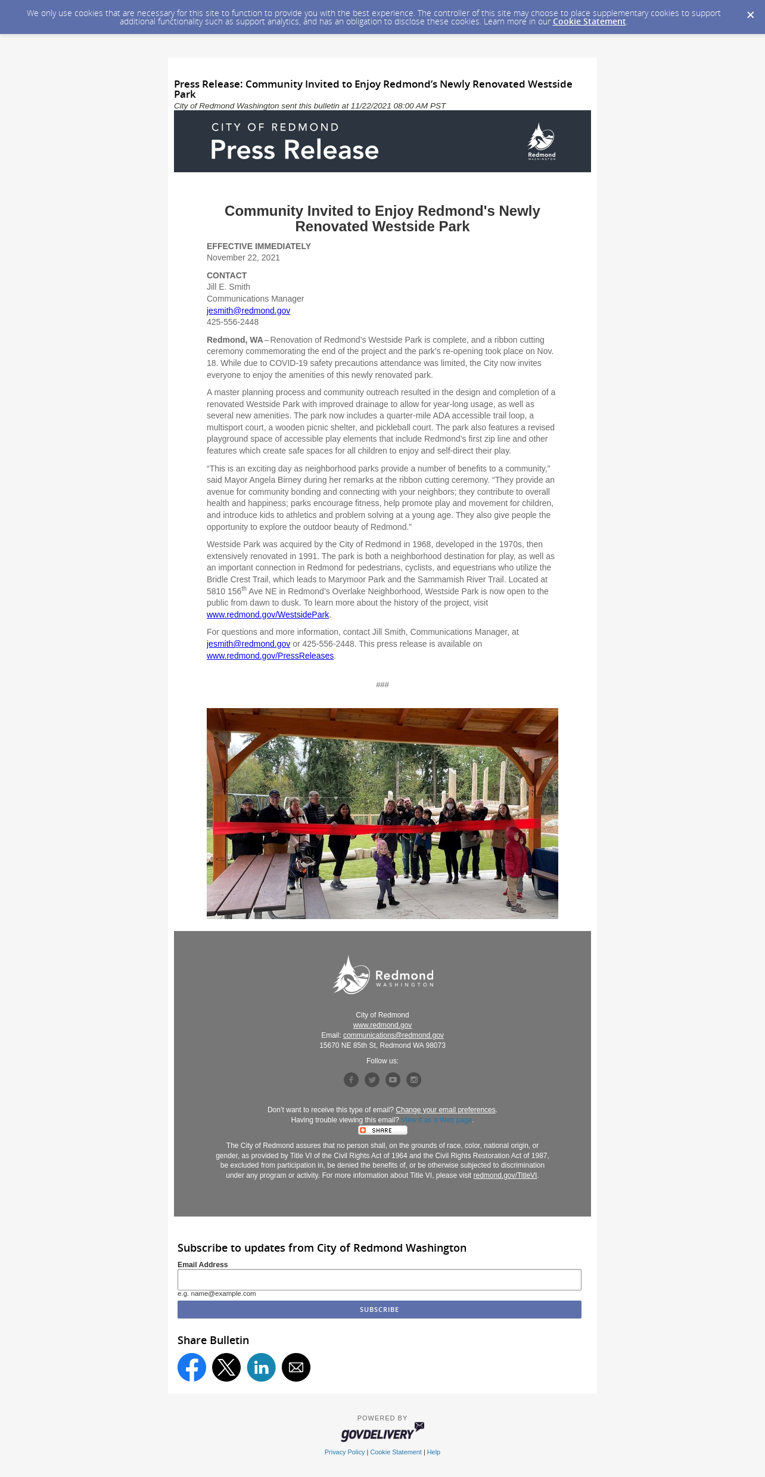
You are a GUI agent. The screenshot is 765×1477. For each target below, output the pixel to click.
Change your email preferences (445, 1110)
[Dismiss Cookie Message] (750, 11)
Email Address (203, 1265)
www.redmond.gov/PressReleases (270, 655)
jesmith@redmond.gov (248, 310)
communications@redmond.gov (393, 1035)
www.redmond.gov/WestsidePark (268, 614)
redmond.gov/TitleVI (505, 1175)
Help (433, 1452)
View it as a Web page (436, 1120)
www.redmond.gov (382, 1025)
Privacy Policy (345, 1452)
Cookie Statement (589, 21)
